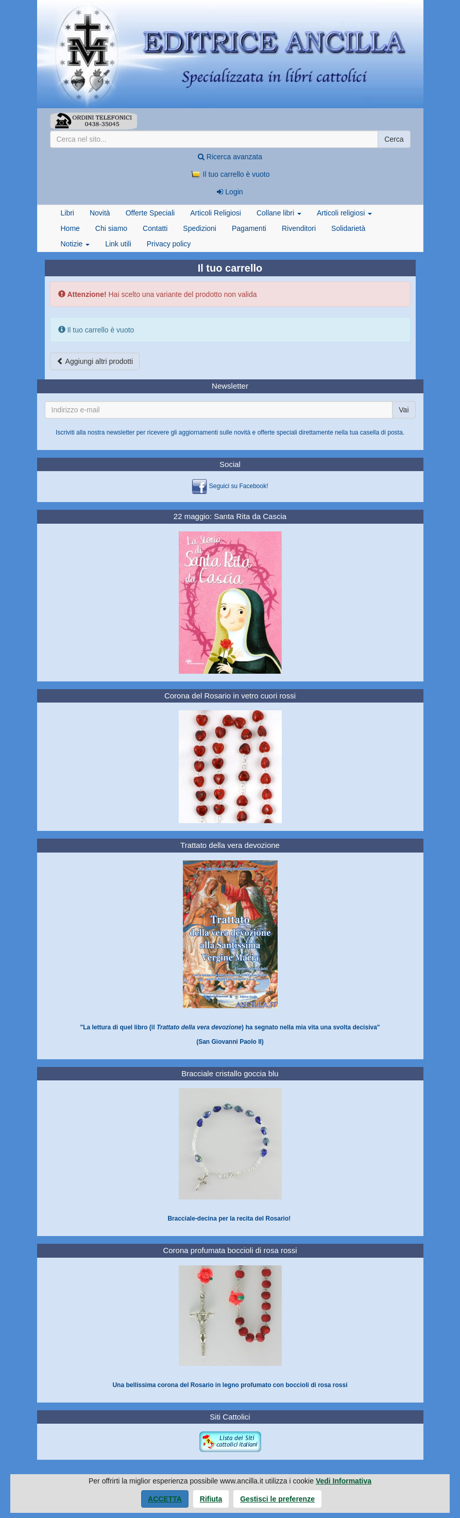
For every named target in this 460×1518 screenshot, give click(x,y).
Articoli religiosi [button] (344, 213)
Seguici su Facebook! (238, 486)
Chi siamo (111, 228)
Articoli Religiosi (215, 213)
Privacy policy (169, 244)
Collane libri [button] (279, 213)
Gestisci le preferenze (277, 1499)
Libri (67, 213)
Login (230, 192)
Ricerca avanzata (230, 157)
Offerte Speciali (150, 213)
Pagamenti (249, 228)
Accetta (165, 1499)
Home (70, 228)
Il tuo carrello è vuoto (230, 174)
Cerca (393, 139)
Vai (403, 410)
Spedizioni (199, 228)
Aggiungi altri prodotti (95, 361)
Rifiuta (211, 1499)
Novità (100, 213)
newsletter (121, 432)
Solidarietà (348, 228)
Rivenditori (299, 228)
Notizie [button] (75, 244)
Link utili (118, 244)
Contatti (155, 228)
